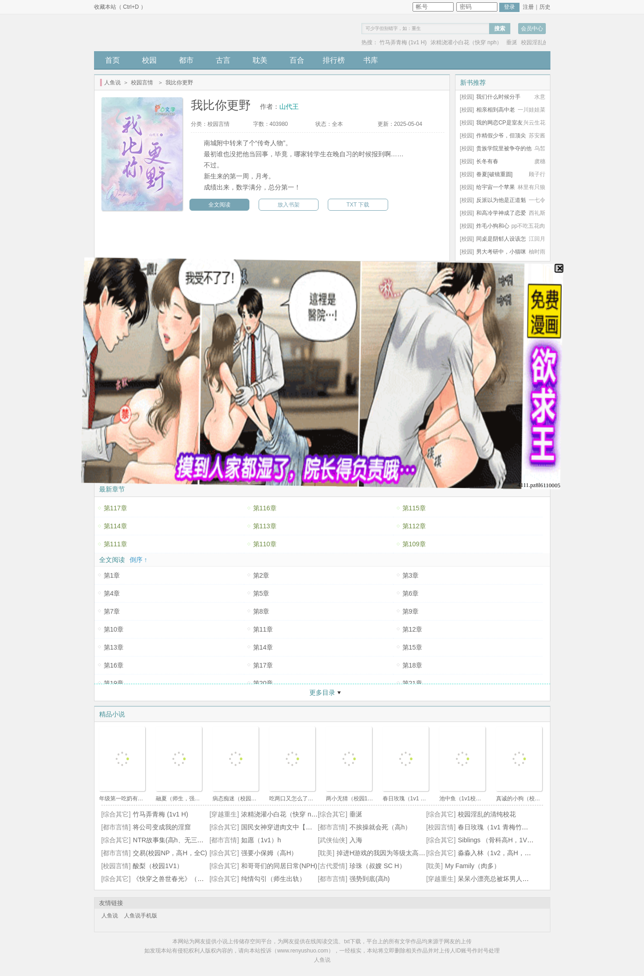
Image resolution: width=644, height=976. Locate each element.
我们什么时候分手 (498, 97)
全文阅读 (219, 204)
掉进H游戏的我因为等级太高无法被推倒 (394, 853)
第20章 (263, 683)
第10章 (114, 629)
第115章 (414, 508)
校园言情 (142, 82)
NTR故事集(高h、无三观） (171, 840)
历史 (544, 7)
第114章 (115, 526)
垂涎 (511, 42)
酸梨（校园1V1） (158, 866)
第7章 (112, 611)
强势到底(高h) (369, 878)
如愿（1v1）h (261, 840)
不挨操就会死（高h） (380, 827)
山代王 (289, 106)
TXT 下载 (358, 204)
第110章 (265, 544)
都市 (186, 60)
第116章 (265, 508)
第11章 (263, 629)
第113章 (265, 526)
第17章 (263, 665)
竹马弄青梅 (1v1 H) (403, 42)
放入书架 (289, 204)
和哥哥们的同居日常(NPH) (279, 866)
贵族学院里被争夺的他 (504, 148)
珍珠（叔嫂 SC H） (377, 866)
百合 (297, 60)
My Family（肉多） (472, 866)
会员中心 (532, 28)
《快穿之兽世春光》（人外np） (178, 878)
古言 (223, 60)
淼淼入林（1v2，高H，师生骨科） (507, 853)
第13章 (114, 647)
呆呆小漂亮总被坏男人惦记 (496, 878)
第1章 (112, 575)
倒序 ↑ (139, 559)
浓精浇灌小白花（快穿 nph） (466, 42)
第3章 (410, 575)
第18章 (412, 665)
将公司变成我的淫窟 (162, 827)
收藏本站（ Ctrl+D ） (120, 7)
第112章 (414, 526)
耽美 (260, 60)
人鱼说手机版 (140, 915)
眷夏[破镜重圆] (494, 174)
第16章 (114, 665)
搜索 (499, 28)
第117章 (115, 508)
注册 (528, 7)
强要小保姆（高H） (269, 853)
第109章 (414, 544)
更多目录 (322, 692)
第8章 (261, 611)
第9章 (410, 611)
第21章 (412, 683)
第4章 (112, 593)
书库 (370, 60)
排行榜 (334, 60)
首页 (112, 60)
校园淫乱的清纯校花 (487, 814)
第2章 (261, 575)
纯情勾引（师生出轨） (273, 878)
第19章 (114, 683)
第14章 (263, 647)
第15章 (412, 647)
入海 (355, 840)
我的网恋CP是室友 (499, 122)
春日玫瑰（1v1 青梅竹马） (496, 827)
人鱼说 (112, 82)
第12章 (412, 629)
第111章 (115, 544)
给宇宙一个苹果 (495, 187)
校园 (149, 60)
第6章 (410, 593)
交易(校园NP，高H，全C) (170, 853)
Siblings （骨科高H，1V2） (497, 840)
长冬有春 (487, 161)
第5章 (261, 593)
